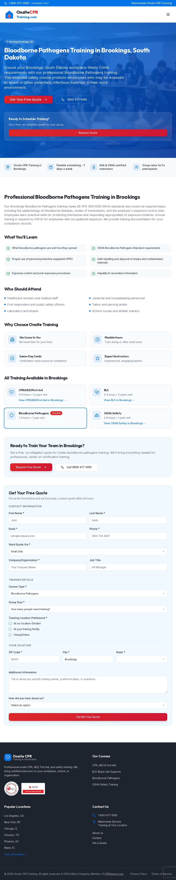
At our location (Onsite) (27, 623)
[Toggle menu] (168, 14)
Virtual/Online (21, 635)
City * (66, 652)
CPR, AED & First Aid (104, 765)
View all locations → (16, 854)
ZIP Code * (15, 652)
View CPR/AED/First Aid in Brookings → (43, 400)
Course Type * (18, 586)
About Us (97, 832)
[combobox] (88, 551)
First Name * (16, 513)
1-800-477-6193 (19, 3)
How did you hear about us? (26, 698)
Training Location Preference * (28, 617)
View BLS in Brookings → (119, 400)
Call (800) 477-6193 (76, 467)
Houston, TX (11, 834)
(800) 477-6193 (74, 99)
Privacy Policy (139, 873)
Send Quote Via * (19, 544)
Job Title (95, 560)
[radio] (10, 623)
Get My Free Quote (88, 716)
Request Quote (88, 132)
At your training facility (27, 629)
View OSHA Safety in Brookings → (125, 423)
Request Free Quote (31, 467)
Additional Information (23, 672)
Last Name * (97, 513)
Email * (13, 528)
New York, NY (12, 822)
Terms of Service (161, 873)
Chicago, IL (10, 828)
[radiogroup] (88, 629)
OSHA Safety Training (105, 784)
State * (120, 652)
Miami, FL (9, 847)
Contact (96, 837)
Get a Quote (99, 842)
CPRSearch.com (113, 873)
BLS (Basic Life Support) (106, 771)
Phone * (95, 528)
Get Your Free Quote (28, 99)
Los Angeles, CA (14, 815)
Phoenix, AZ (11, 841)
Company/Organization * (24, 560)
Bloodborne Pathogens (106, 778)
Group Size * (17, 602)
